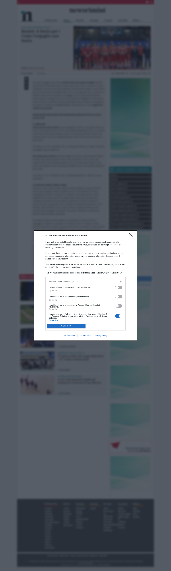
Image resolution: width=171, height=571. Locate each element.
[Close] (131, 235)
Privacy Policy (101, 335)
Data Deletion (69, 335)
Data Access (85, 335)
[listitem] (85, 281)
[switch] (118, 287)
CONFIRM (66, 326)
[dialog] (85, 286)
